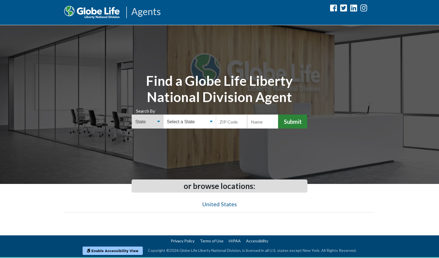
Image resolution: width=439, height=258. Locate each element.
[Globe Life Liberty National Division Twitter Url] (343, 9)
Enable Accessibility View (113, 250)
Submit (293, 121)
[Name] (262, 122)
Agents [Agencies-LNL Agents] (146, 12)
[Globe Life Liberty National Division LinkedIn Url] (353, 9)
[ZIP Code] (231, 122)
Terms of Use (211, 240)
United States (219, 204)
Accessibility (257, 240)
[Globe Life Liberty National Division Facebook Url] (333, 9)
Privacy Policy (183, 240)
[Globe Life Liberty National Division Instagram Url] (363, 9)
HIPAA (235, 240)
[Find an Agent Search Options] (147, 122)
